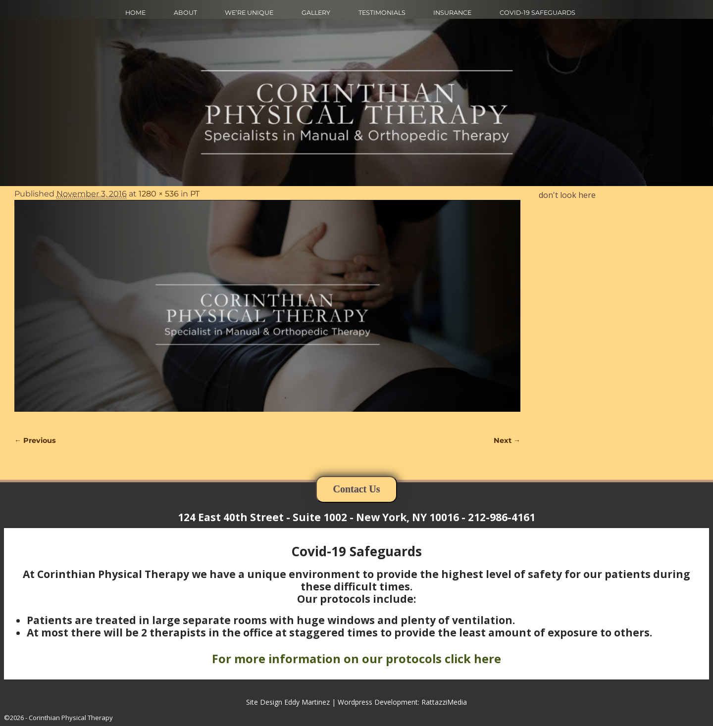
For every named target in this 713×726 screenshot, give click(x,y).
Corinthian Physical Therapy (71, 717)
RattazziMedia (444, 702)
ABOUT (185, 12)
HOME (135, 12)
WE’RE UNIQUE (249, 12)
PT (195, 193)
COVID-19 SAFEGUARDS (537, 12)
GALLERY (316, 12)
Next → (507, 440)
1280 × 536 (159, 193)
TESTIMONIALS (382, 12)
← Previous (35, 440)
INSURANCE (452, 12)
